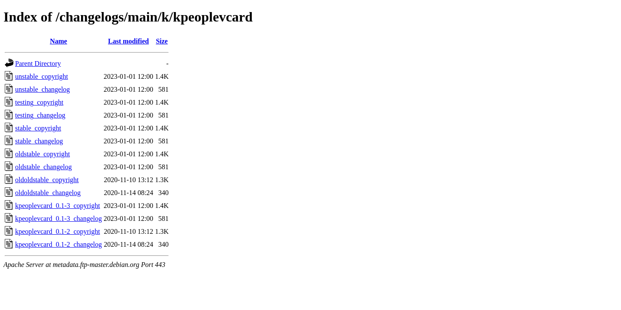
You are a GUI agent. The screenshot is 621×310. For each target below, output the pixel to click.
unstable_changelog (42, 89)
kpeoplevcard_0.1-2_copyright (57, 231)
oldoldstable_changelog (48, 192)
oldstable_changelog (43, 166)
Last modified (128, 41)
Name (58, 41)
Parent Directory (38, 63)
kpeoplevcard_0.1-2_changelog (58, 244)
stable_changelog (39, 141)
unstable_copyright (41, 76)
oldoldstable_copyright (47, 179)
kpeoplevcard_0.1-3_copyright (57, 205)
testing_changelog (40, 115)
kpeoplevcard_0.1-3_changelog (58, 218)
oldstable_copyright (42, 154)
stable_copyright (38, 128)
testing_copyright (39, 102)
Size (162, 41)
